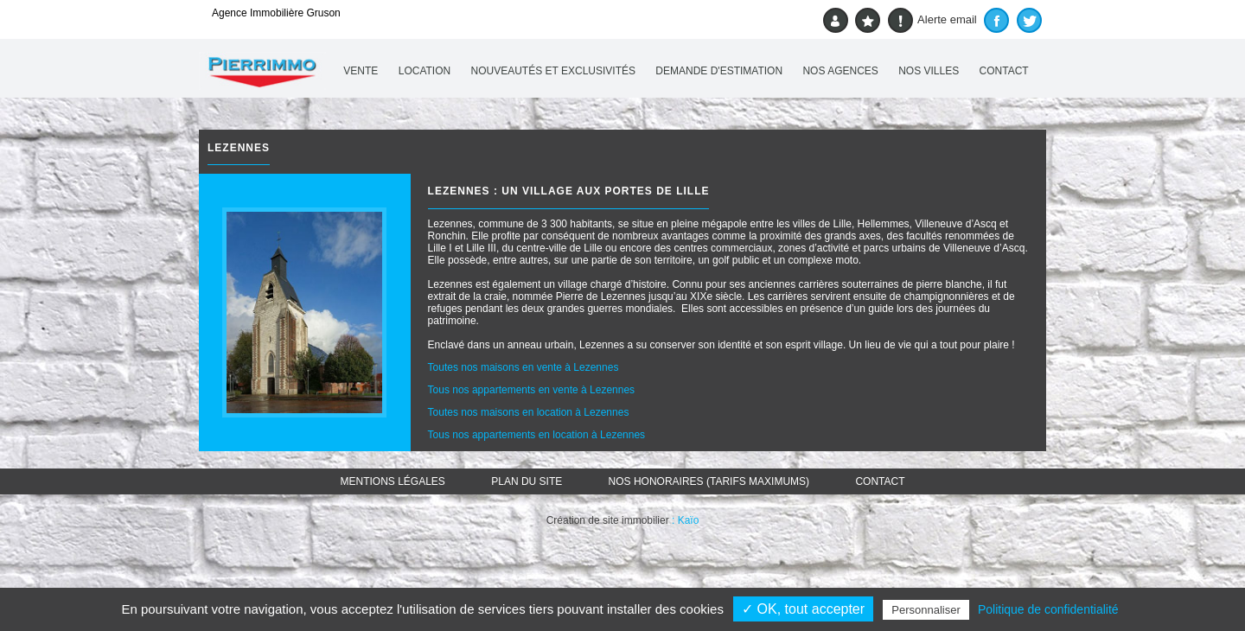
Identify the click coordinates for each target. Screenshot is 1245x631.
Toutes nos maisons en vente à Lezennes (523, 367)
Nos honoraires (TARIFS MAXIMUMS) (709, 481)
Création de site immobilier (607, 520)
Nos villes (928, 71)
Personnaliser (926, 609)
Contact (1004, 71)
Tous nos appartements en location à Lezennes (537, 435)
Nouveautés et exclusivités (553, 71)
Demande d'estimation (718, 71)
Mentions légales (393, 481)
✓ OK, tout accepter (803, 609)
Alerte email (932, 20)
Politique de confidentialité (1048, 609)
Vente (360, 71)
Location (424, 71)
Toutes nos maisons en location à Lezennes (528, 412)
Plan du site (526, 481)
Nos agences (840, 71)
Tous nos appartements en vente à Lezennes (531, 390)
